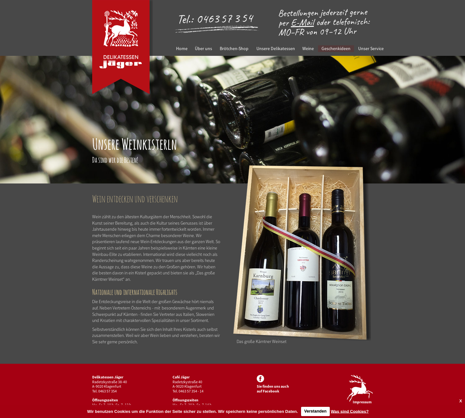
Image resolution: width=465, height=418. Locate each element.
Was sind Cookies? (350, 411)
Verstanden (315, 411)
